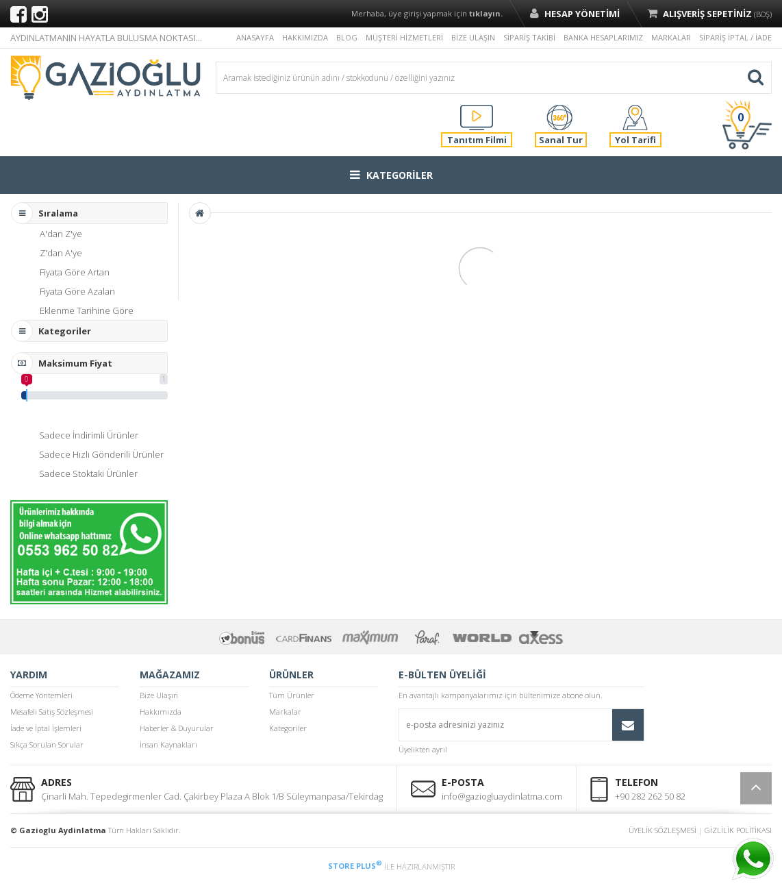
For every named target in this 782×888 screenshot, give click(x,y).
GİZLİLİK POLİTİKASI (738, 830)
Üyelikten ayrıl (423, 749)
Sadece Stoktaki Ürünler (88, 473)
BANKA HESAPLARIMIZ (603, 37)
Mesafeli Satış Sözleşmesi (51, 711)
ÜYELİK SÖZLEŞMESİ (662, 830)
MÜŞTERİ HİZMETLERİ (404, 37)
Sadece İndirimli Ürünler (88, 435)
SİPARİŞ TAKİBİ (529, 37)
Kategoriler (288, 728)
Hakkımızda (160, 711)
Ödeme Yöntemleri (41, 695)
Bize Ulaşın (159, 695)
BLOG (346, 37)
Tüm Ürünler (291, 695)
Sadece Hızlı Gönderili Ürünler (101, 454)
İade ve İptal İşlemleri (45, 728)
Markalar (285, 711)
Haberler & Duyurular (177, 728)
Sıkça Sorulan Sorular (47, 744)
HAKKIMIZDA (305, 37)
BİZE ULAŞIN (473, 37)
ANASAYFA (255, 37)
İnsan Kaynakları (168, 744)
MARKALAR (671, 37)
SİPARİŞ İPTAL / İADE (735, 37)
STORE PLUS (355, 866)
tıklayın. (486, 13)
